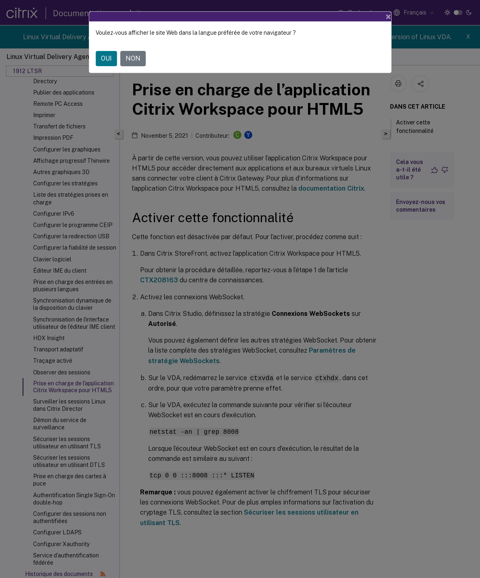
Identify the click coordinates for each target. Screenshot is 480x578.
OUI (106, 58)
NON (133, 58)
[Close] (388, 16)
